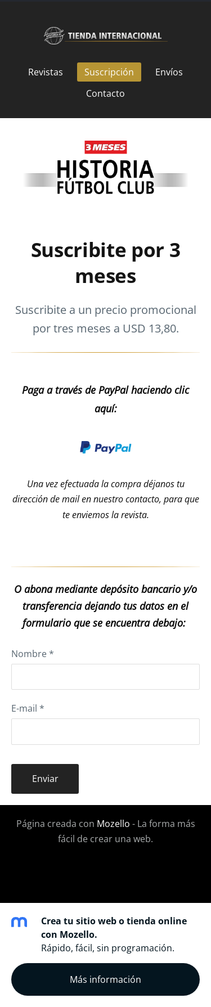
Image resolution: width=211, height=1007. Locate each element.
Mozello (113, 823)
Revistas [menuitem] (45, 72)
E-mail (27, 708)
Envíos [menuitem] (169, 72)
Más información (105, 979)
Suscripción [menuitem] (109, 72)
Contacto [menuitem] (105, 93)
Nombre (32, 654)
